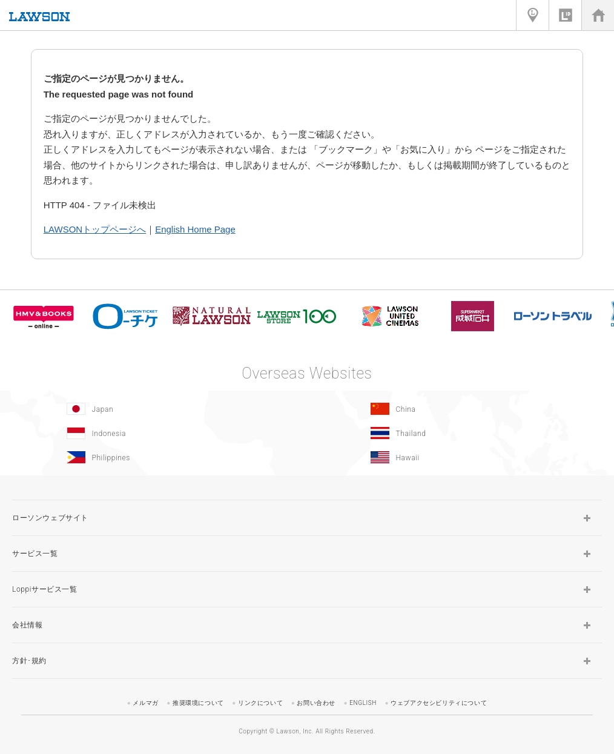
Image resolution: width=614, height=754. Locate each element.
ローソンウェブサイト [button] (50, 518)
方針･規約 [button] (29, 660)
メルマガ (145, 702)
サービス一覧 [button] (35, 553)
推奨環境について (198, 702)
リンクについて (260, 702)
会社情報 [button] (27, 625)
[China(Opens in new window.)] (456, 409)
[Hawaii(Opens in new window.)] (456, 457)
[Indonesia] (152, 433)
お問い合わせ (316, 702)
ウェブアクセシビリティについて (439, 702)
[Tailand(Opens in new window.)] (456, 433)
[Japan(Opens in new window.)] (152, 409)
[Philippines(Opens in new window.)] (152, 457)
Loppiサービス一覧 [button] (45, 589)
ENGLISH (363, 702)
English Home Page (195, 229)
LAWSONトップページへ (95, 229)
